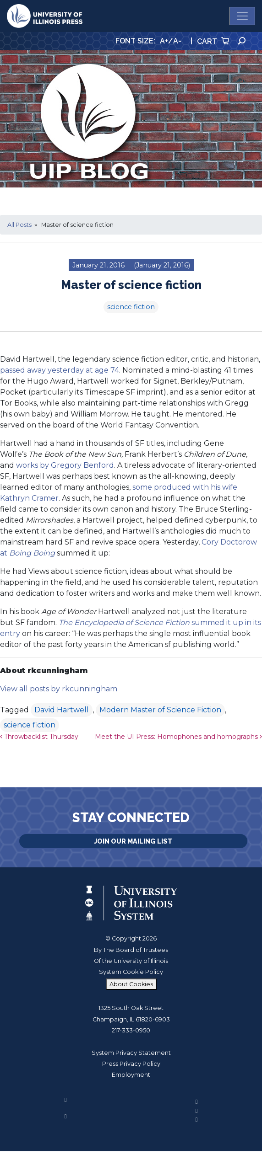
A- (177, 41)
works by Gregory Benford (65, 465)
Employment (131, 1074)
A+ (164, 41)
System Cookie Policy (131, 971)
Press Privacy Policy (131, 1063)
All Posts (19, 224)
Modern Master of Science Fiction (160, 709)
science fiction (131, 307)
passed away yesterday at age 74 (59, 370)
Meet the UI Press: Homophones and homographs (178, 736)
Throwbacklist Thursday (39, 736)
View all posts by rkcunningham (58, 688)
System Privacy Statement (131, 1052)
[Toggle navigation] (242, 16)
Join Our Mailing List (133, 841)
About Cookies (131, 984)
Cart (213, 41)
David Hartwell (61, 709)
